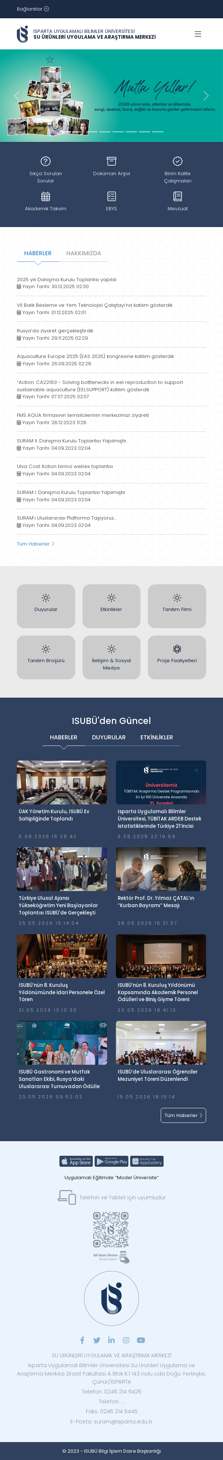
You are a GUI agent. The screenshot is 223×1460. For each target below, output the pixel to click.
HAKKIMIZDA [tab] (83, 253)
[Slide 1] (78, 132)
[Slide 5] (131, 132)
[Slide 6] (144, 132)
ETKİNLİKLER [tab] (156, 737)
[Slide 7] (157, 132)
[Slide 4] (118, 132)
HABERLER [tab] (38, 253)
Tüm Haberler (35, 543)
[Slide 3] (104, 132)
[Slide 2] (91, 132)
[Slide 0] (65, 132)
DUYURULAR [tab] (109, 737)
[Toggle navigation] (33, 9)
